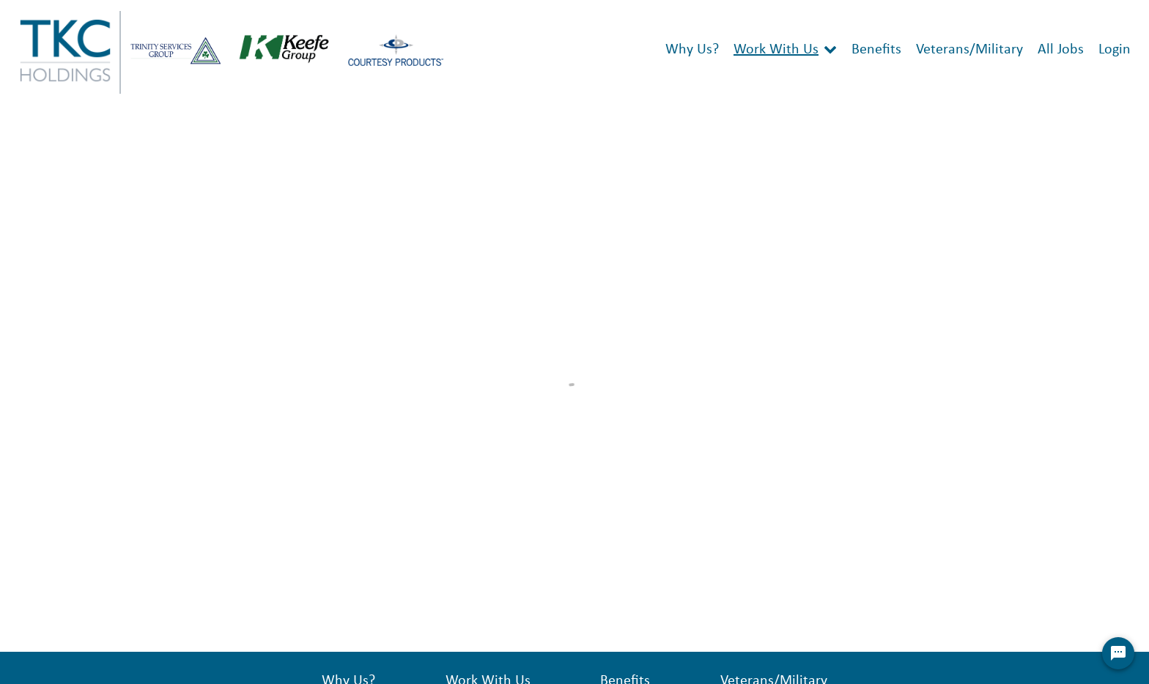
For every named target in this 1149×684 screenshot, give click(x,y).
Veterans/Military (969, 49)
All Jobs (1061, 49)
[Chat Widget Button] (1118, 653)
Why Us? (692, 49)
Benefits (876, 49)
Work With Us (776, 49)
